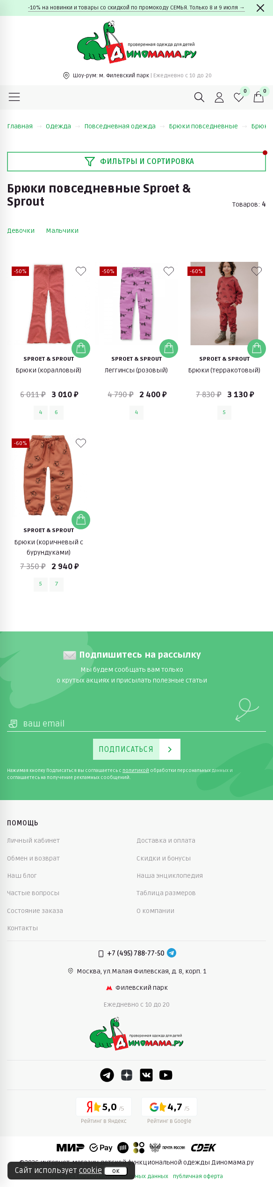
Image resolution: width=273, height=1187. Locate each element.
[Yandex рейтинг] (104, 1112)
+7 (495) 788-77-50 (136, 953)
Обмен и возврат (33, 858)
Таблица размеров (166, 893)
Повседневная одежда (124, 126)
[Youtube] (165, 1075)
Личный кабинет (33, 841)
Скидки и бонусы (163, 858)
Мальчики (62, 231)
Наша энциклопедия (169, 876)
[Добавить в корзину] (81, 348)
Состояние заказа (35, 911)
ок (115, 1171)
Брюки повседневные (208, 126)
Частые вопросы (33, 893)
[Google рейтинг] (169, 1112)
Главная (24, 126)
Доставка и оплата (165, 841)
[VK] (146, 1075)
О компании (155, 911)
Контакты (22, 928)
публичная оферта (198, 1176)
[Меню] (14, 97)
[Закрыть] (260, 8)
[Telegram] (171, 953)
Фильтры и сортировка (139, 161)
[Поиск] (199, 97)
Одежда (63, 126)
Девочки (21, 231)
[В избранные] (81, 271)
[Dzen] (126, 1075)
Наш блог (22, 876)
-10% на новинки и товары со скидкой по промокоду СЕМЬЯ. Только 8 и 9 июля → (136, 7)
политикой (135, 770)
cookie (90, 1170)
